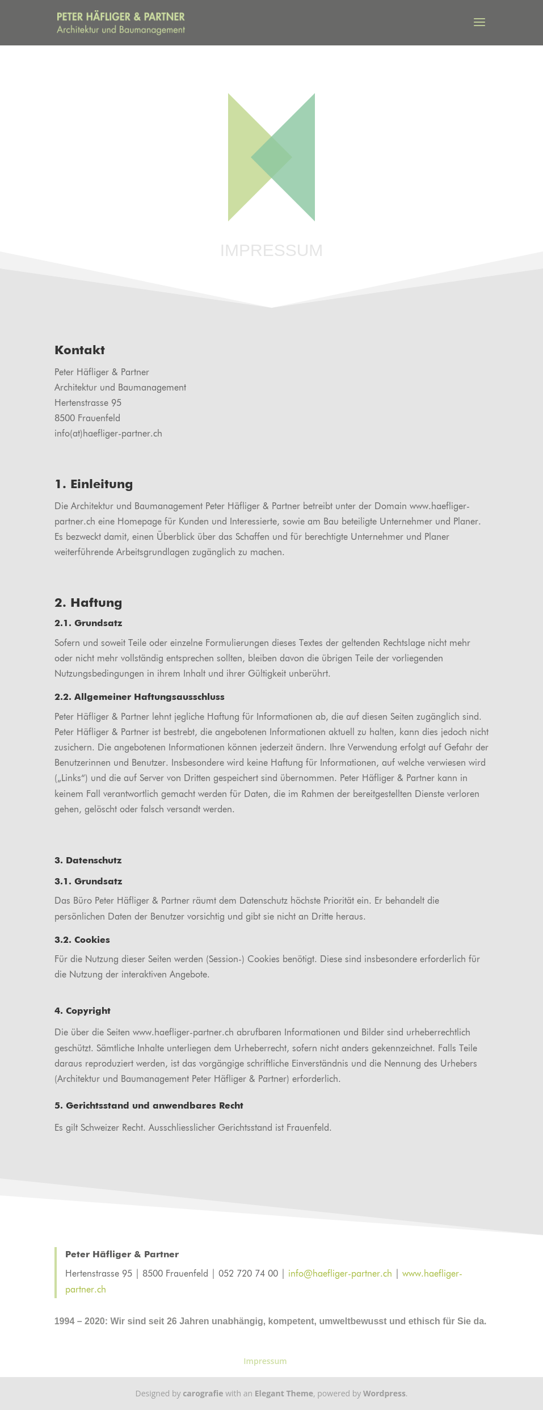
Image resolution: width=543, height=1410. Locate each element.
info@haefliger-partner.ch (340, 1274)
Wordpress (384, 1393)
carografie (203, 1393)
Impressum (265, 1361)
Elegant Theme (284, 1393)
